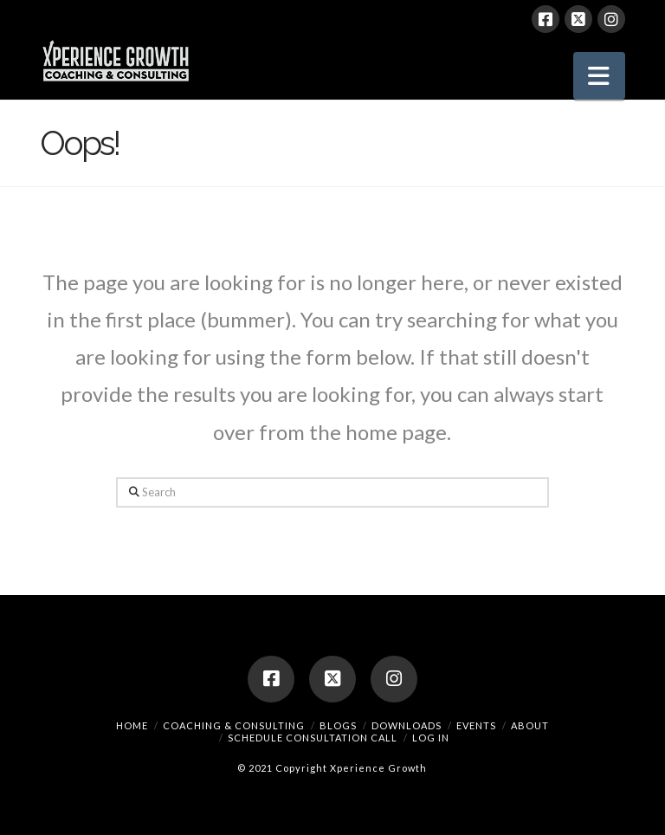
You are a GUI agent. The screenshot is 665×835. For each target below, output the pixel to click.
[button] (599, 76)
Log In (430, 737)
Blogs (338, 725)
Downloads (406, 725)
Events (476, 725)
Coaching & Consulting (234, 725)
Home (132, 725)
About (530, 725)
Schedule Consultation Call (312, 737)
